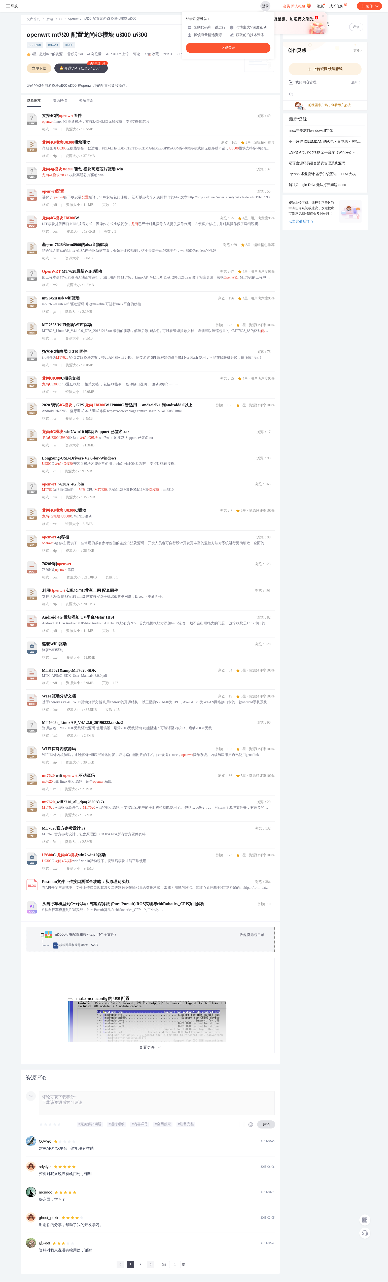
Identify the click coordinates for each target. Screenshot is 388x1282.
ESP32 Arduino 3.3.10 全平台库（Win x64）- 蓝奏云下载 (325, 153)
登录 (265, 6)
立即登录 (228, 48)
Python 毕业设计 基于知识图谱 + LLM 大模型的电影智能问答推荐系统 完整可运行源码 (325, 174)
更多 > (358, 50)
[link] (33, 19)
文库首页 (33, 19)
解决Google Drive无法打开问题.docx (317, 185)
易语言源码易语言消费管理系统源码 (317, 163)
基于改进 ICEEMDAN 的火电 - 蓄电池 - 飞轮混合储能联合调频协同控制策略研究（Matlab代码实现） (325, 142)
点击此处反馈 (301, 222)
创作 (369, 6)
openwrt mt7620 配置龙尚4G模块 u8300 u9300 (87, 36)
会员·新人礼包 (297, 5)
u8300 (69, 45)
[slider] (50, 1124)
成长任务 (338, 5)
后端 (49, 19)
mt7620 (53, 45)
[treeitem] (154, 940)
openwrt (35, 45)
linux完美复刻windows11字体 (311, 131)
